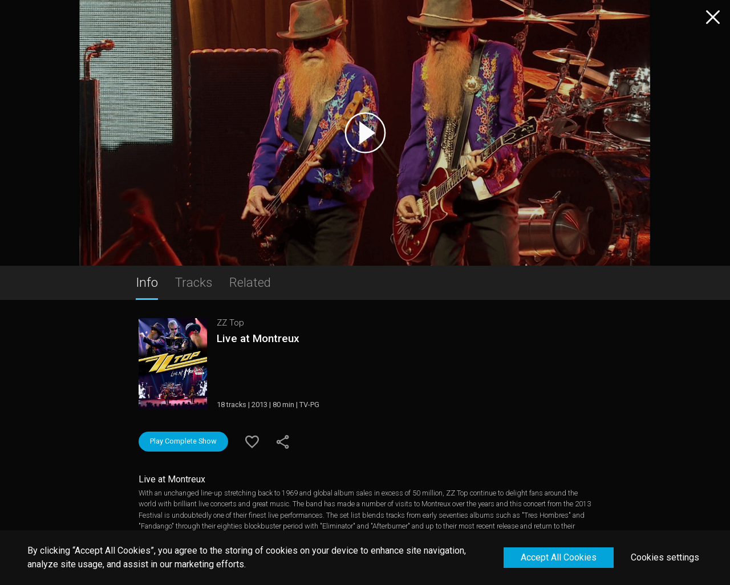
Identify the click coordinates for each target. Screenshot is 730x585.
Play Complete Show (183, 441)
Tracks (193, 282)
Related (250, 282)
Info (147, 282)
